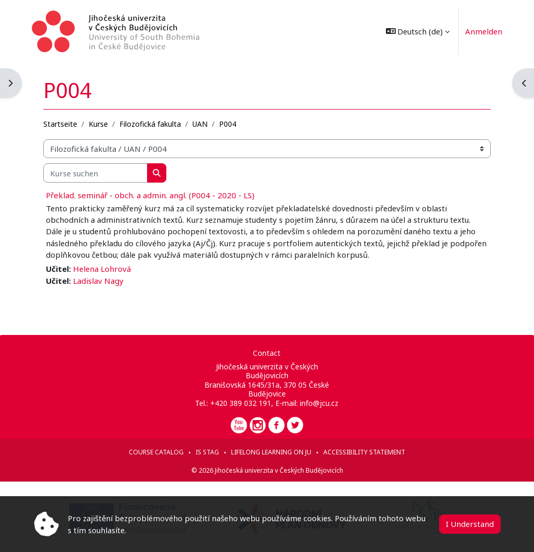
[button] (416, 31)
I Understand (470, 524)
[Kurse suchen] (97, 172)
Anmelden (482, 31)
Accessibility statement (364, 452)
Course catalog (156, 452)
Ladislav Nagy (100, 280)
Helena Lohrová (104, 268)
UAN (202, 123)
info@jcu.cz (319, 403)
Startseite (62, 123)
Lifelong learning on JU (271, 452)
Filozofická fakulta (152, 123)
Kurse (100, 123)
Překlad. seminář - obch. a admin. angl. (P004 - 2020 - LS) (152, 194)
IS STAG (207, 452)
